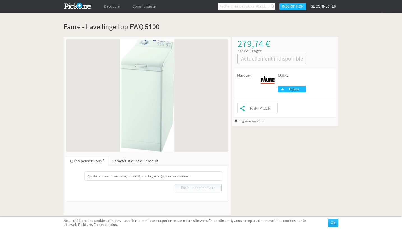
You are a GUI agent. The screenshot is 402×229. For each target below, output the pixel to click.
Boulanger (252, 51)
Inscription (293, 6)
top (123, 26)
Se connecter (323, 6)
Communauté (144, 6)
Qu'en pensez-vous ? (87, 161)
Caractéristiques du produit (135, 161)
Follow (294, 89)
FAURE (283, 75)
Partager (260, 108)
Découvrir (112, 6)
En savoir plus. (106, 224)
